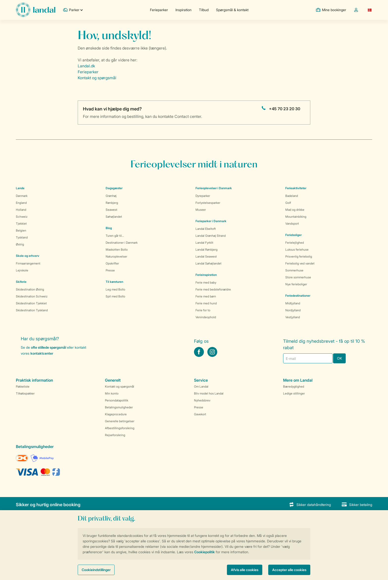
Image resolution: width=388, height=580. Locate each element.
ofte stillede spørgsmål (48, 347)
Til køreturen (114, 282)
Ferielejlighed (294, 242)
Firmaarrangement (28, 263)
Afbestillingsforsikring (119, 428)
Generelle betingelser (119, 421)
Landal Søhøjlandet (208, 263)
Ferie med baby (205, 282)
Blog (109, 228)
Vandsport (292, 223)
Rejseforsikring (115, 435)
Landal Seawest (206, 256)
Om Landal (201, 386)
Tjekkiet (21, 223)
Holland (21, 209)
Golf (288, 203)
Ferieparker (159, 10)
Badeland (291, 196)
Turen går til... (115, 235)
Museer (200, 209)
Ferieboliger (293, 235)
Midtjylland (292, 303)
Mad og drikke (294, 209)
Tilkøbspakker (25, 393)
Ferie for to (202, 310)
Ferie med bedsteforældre (213, 289)
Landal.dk (86, 65)
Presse (110, 270)
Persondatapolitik (116, 400)
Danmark (21, 196)
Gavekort (200, 414)
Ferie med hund (206, 303)
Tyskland (22, 237)
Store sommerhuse (298, 277)
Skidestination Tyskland (32, 310)
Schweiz (21, 216)
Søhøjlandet (114, 216)
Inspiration (183, 10)
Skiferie (21, 282)
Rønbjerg (112, 203)
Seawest (111, 209)
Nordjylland (293, 310)
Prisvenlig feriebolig (298, 256)
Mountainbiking (295, 216)
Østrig (20, 244)
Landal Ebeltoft (205, 229)
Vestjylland (292, 317)
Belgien (21, 230)
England (21, 203)
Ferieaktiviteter (295, 188)
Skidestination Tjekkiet (31, 303)
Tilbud (204, 10)
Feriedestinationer (297, 295)
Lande (20, 188)
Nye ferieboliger (296, 284)
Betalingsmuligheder (119, 407)
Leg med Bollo (115, 289)
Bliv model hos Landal (208, 393)
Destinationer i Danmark (122, 242)
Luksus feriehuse (297, 249)
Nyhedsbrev (202, 400)
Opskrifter (112, 263)
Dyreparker (202, 196)
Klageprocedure (116, 414)
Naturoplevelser (116, 256)
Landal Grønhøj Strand (210, 235)
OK (339, 358)
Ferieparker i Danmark (210, 221)
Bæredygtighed (293, 386)
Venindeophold (205, 317)
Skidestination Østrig (30, 289)
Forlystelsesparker (207, 203)
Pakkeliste (22, 386)
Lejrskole (22, 270)
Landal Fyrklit (204, 242)
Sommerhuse (294, 270)
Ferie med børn (205, 296)
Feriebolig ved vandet (300, 263)
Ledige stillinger (294, 393)
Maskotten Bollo (117, 249)
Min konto (112, 393)
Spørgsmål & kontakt (232, 10)
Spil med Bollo (115, 296)
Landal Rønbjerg (206, 249)
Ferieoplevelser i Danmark (213, 188)
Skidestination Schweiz (32, 296)
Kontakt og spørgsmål (97, 77)
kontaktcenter (41, 353)
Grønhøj (111, 196)
